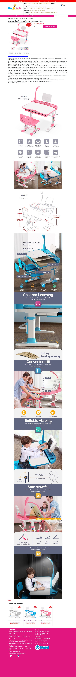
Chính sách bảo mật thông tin (42, 643)
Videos (24, 15)
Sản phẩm (11, 15)
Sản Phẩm (16, 18)
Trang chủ (3, 15)
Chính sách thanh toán (40, 641)
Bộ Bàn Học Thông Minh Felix (42, 631)
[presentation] (8, 34)
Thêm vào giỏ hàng (50, 26)
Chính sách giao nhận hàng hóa (42, 638)
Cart (64, 5)
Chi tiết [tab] (11, 53)
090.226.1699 (27, 5)
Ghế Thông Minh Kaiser (40, 634)
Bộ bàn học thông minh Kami (27, 18)
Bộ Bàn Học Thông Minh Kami (42, 633)
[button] (13, 48)
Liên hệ (37, 15)
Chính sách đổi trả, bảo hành (41, 640)
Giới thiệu (31, 15)
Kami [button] (9, 600)
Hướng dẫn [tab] (18, 53)
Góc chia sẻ (18, 15)
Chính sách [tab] (26, 53)
